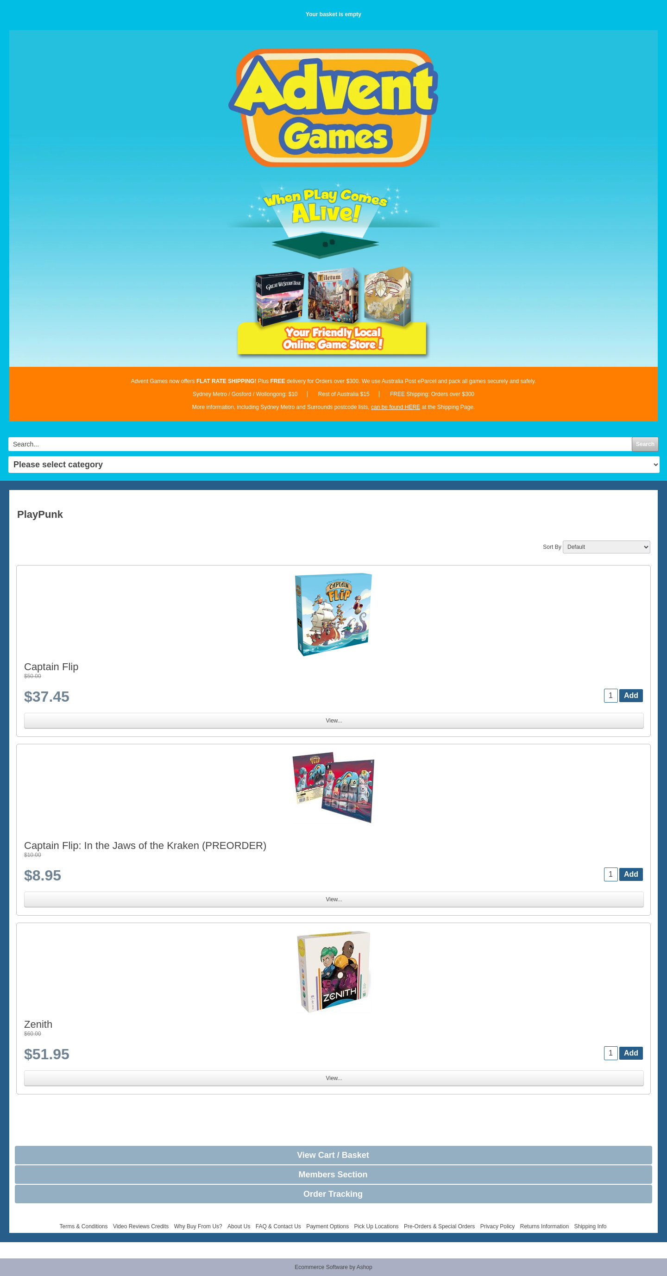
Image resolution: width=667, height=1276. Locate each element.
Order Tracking (333, 1194)
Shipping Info (590, 1226)
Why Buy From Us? (198, 1226)
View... (334, 720)
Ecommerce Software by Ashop (333, 1267)
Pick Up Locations (376, 1226)
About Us (238, 1226)
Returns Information (544, 1226)
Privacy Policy (497, 1226)
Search (645, 444)
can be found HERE (395, 407)
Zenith (38, 1024)
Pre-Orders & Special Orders (439, 1226)
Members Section (332, 1174)
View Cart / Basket (333, 1155)
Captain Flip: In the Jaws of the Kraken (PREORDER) (145, 845)
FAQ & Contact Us (278, 1226)
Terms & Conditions (83, 1226)
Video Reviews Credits (141, 1226)
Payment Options (327, 1226)
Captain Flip (51, 667)
